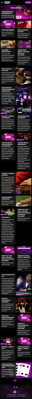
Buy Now (28, 2)
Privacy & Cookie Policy (12, 394)
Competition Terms (20, 394)
